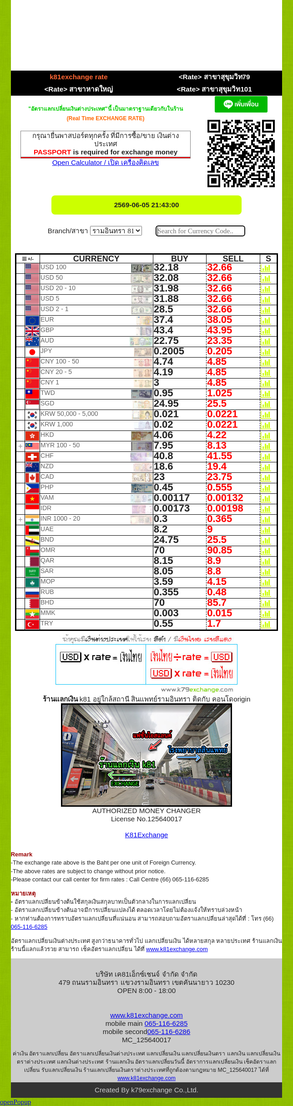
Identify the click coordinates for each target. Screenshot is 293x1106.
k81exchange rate (79, 77)
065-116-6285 (29, 926)
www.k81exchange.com (177, 949)
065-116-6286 (169, 1031)
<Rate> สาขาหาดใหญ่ (78, 89)
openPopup (15, 1102)
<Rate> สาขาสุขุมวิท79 (214, 77)
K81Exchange (146, 835)
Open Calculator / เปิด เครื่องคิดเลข (105, 162)
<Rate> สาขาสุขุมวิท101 (214, 89)
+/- (28, 258)
